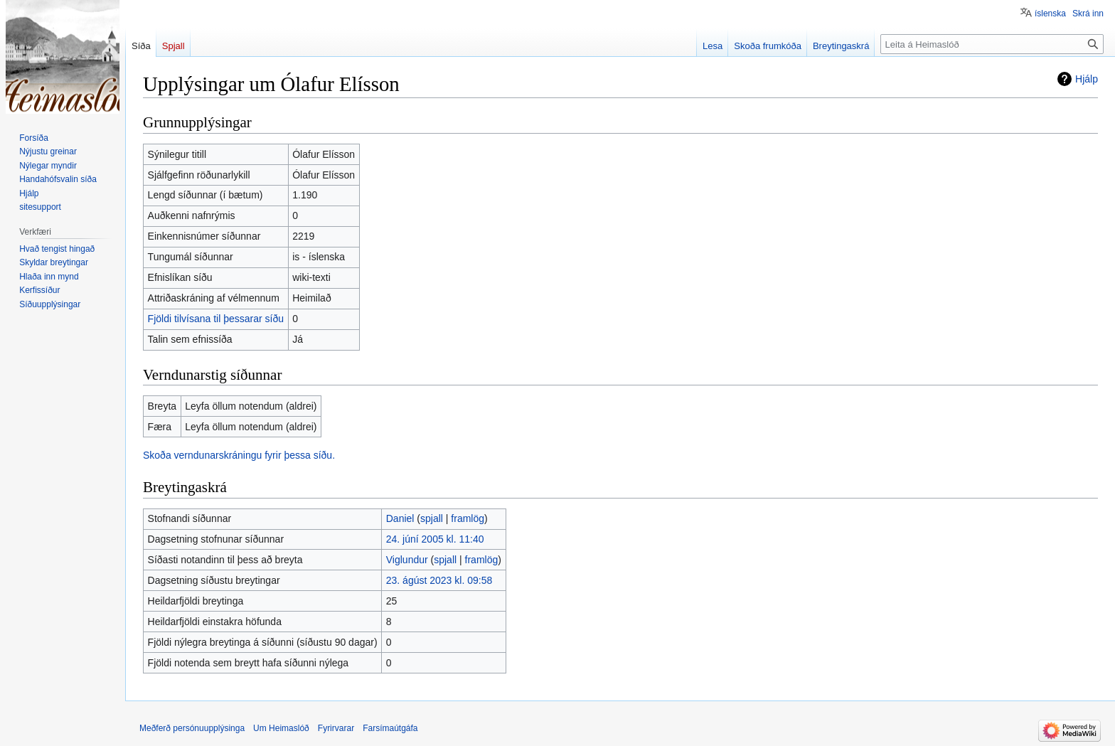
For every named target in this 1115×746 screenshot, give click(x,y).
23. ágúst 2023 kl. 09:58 (439, 580)
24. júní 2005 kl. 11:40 (435, 539)
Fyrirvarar (336, 728)
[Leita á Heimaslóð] (992, 44)
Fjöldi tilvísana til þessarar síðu (216, 318)
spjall (431, 518)
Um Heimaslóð (281, 728)
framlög (467, 518)
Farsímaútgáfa (390, 728)
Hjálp (1086, 79)
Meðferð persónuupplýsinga (192, 728)
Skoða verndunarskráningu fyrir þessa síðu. (239, 455)
